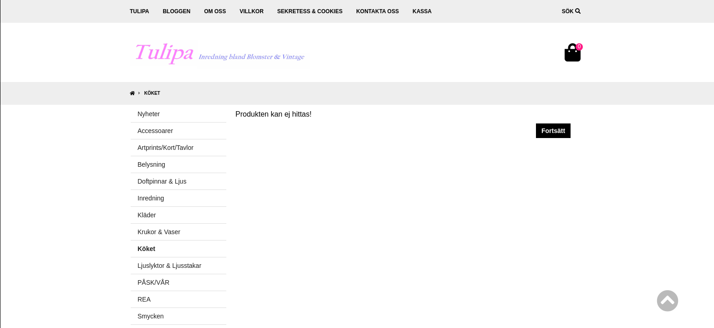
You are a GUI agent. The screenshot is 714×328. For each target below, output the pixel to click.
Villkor (252, 11)
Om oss (215, 11)
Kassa (422, 11)
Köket (152, 93)
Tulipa (139, 11)
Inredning (151, 198)
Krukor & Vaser (159, 232)
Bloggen (176, 11)
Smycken (151, 316)
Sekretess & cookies (309, 11)
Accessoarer (155, 130)
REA (144, 299)
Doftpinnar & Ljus (162, 181)
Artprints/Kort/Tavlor (166, 147)
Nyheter (149, 114)
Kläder (147, 215)
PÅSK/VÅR (153, 282)
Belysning (151, 164)
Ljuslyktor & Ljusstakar (169, 265)
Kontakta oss (377, 11)
